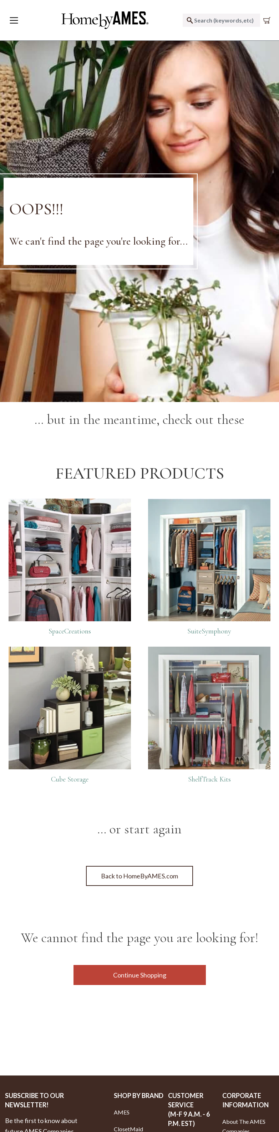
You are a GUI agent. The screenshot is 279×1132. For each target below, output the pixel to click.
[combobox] (221, 20)
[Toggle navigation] (14, 20)
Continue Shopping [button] (139, 975)
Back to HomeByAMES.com (139, 876)
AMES (122, 1112)
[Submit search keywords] (190, 20)
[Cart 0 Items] (268, 20)
